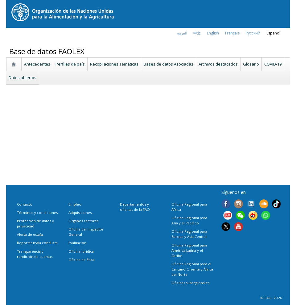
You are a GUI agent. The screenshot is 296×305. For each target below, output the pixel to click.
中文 (197, 33)
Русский (253, 33)
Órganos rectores (83, 221)
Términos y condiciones (37, 212)
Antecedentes (37, 64)
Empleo (74, 204)
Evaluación (77, 242)
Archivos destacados (218, 64)
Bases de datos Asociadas (168, 64)
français (232, 33)
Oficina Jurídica (81, 251)
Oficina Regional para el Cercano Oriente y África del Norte (192, 269)
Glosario (251, 64)
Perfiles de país (70, 64)
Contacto (24, 204)
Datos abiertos (22, 77)
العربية (182, 33)
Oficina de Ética (81, 259)
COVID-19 (273, 64)
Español (273, 33)
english (213, 33)
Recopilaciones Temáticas (114, 64)
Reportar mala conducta (37, 242)
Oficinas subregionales (190, 282)
